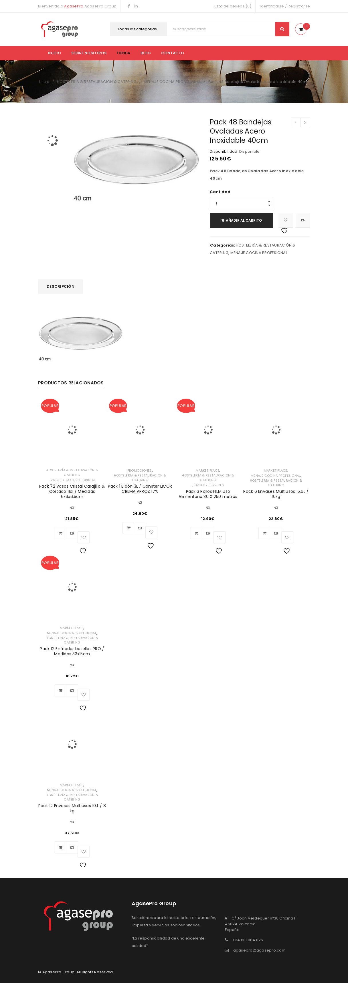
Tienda (123, 53)
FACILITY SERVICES (209, 485)
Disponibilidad (224, 151)
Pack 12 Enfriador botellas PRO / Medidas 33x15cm (72, 651)
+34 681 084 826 (247, 940)
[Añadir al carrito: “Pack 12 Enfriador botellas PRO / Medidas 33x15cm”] (60, 690)
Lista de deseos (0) (233, 6)
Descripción (60, 286)
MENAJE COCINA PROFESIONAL (172, 81)
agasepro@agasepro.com (259, 950)
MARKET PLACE (207, 470)
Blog (146, 53)
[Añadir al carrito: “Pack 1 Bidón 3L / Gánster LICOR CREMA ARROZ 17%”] (128, 528)
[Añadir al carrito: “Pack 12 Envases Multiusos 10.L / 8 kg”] (60, 847)
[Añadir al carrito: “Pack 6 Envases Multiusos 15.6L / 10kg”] (264, 533)
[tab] (60, 286)
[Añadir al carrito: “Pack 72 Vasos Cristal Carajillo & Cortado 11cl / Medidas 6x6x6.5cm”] (60, 533)
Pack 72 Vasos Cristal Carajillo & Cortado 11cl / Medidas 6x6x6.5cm (72, 491)
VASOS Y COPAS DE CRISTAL (73, 480)
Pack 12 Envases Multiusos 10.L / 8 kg (72, 808)
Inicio (54, 53)
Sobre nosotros (89, 53)
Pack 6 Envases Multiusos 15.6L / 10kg (276, 493)
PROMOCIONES (139, 470)
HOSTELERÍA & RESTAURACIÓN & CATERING (96, 81)
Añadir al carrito (245, 220)
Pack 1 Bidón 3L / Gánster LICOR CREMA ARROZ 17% (140, 488)
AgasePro (73, 6)
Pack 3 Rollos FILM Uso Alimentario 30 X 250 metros (208, 493)
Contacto (172, 53)
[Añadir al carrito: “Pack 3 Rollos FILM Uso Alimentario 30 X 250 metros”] (196, 533)
